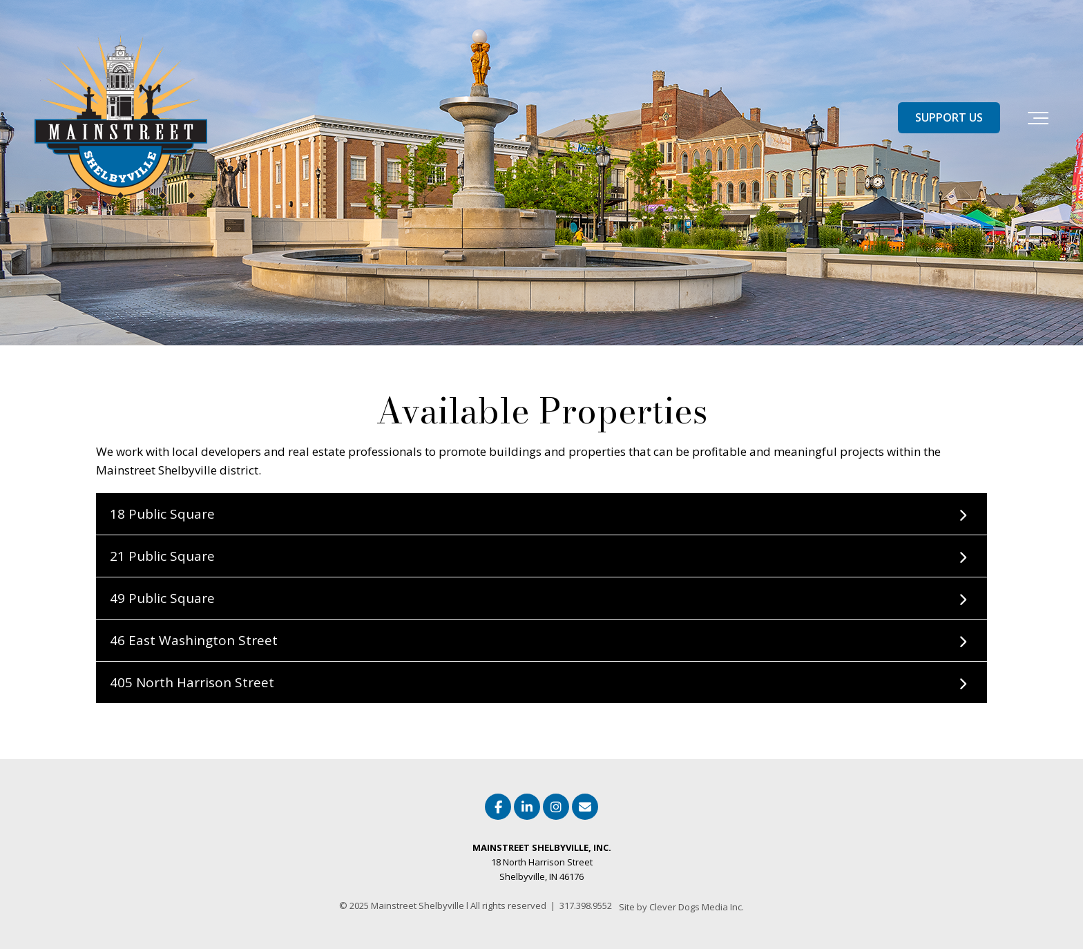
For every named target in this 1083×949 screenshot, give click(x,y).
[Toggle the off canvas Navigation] (1038, 118)
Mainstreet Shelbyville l (420, 905)
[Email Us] (585, 807)
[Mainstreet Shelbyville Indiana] (121, 118)
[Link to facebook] (498, 807)
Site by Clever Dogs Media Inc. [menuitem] (681, 907)
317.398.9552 (585, 905)
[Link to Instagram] (556, 807)
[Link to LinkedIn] (527, 807)
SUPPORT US (949, 117)
